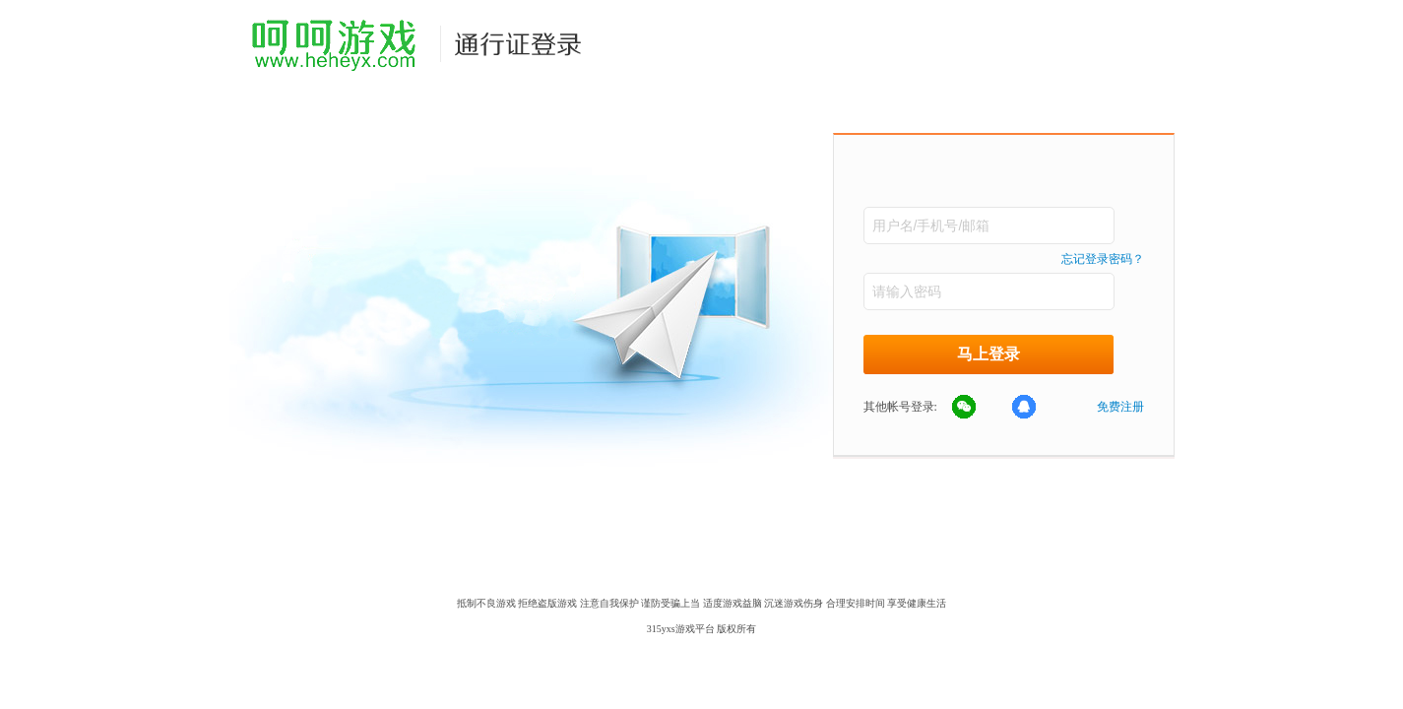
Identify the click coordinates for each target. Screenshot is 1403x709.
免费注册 (1120, 407)
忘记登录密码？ (1102, 259)
